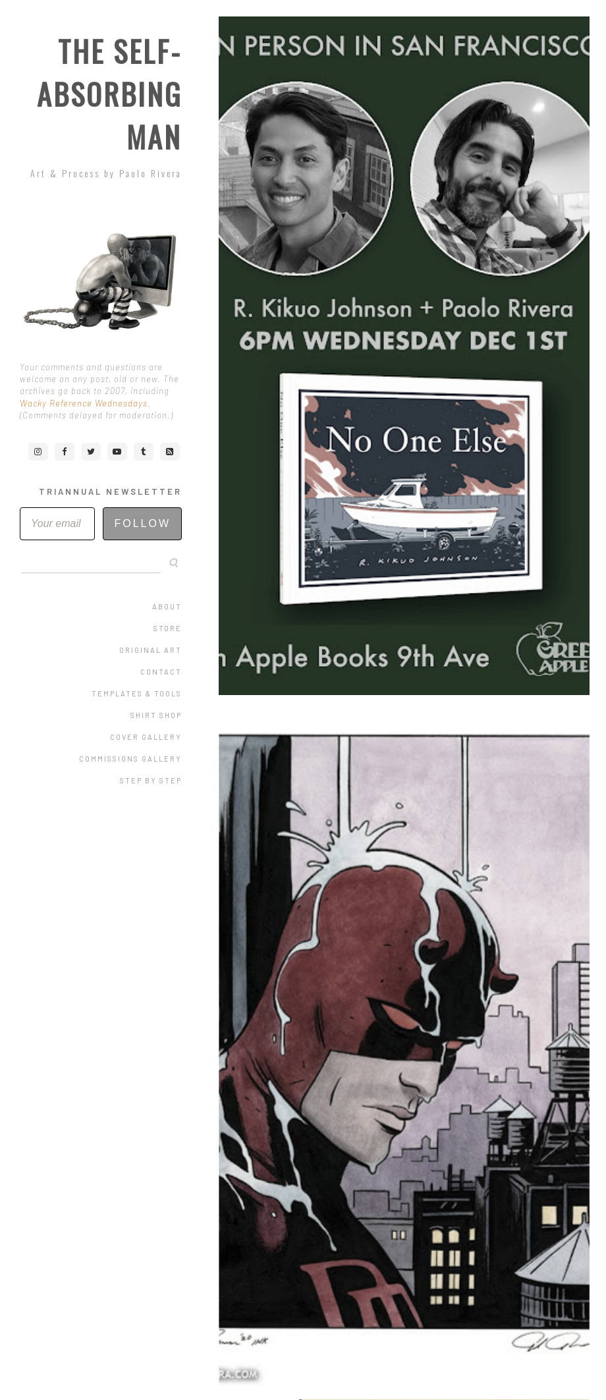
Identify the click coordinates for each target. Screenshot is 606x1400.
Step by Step (151, 780)
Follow (142, 523)
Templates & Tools (137, 693)
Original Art (150, 650)
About (167, 606)
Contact (161, 671)
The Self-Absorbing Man (109, 94)
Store (167, 628)
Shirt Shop (156, 715)
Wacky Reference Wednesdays (84, 403)
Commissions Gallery (130, 758)
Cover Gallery (146, 737)
